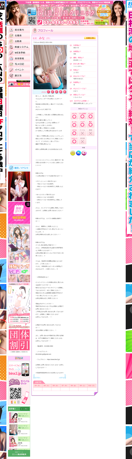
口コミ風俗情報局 (19, 454)
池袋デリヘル (19, 452)
